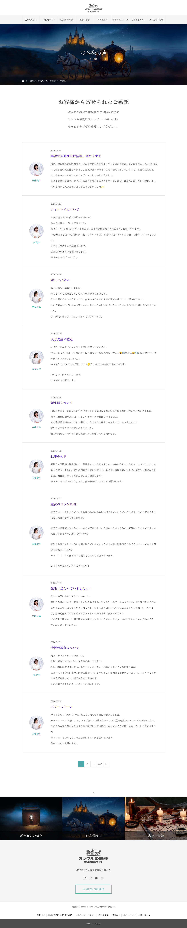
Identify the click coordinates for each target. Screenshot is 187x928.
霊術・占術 (85, 19)
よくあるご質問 (156, 19)
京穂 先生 (36, 180)
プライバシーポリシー (85, 915)
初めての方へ (31, 19)
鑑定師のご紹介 (67, 19)
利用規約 (41, 915)
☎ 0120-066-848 (93, 889)
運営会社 (116, 915)
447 (100, 764)
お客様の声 (103, 19)
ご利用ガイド (49, 19)
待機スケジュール (120, 19)
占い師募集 (104, 915)
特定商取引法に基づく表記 (60, 915)
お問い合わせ (144, 915)
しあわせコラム (138, 19)
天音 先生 (36, 307)
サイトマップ (129, 915)
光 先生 (36, 242)
